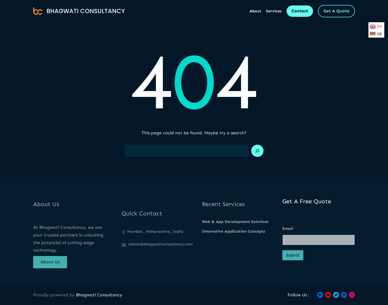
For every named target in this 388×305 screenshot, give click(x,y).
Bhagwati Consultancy (86, 11)
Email (289, 238)
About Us (50, 265)
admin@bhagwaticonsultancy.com (160, 255)
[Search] (257, 151)
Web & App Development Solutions (235, 225)
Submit (293, 264)
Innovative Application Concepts (233, 235)
